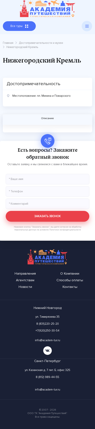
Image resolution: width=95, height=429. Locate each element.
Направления (25, 273)
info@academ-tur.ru (47, 340)
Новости (25, 287)
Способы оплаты (70, 280)
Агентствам (25, 280)
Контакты (69, 287)
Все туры (19, 26)
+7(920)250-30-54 (47, 330)
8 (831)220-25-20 (47, 323)
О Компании (69, 273)
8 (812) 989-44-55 (47, 377)
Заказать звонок (47, 216)
